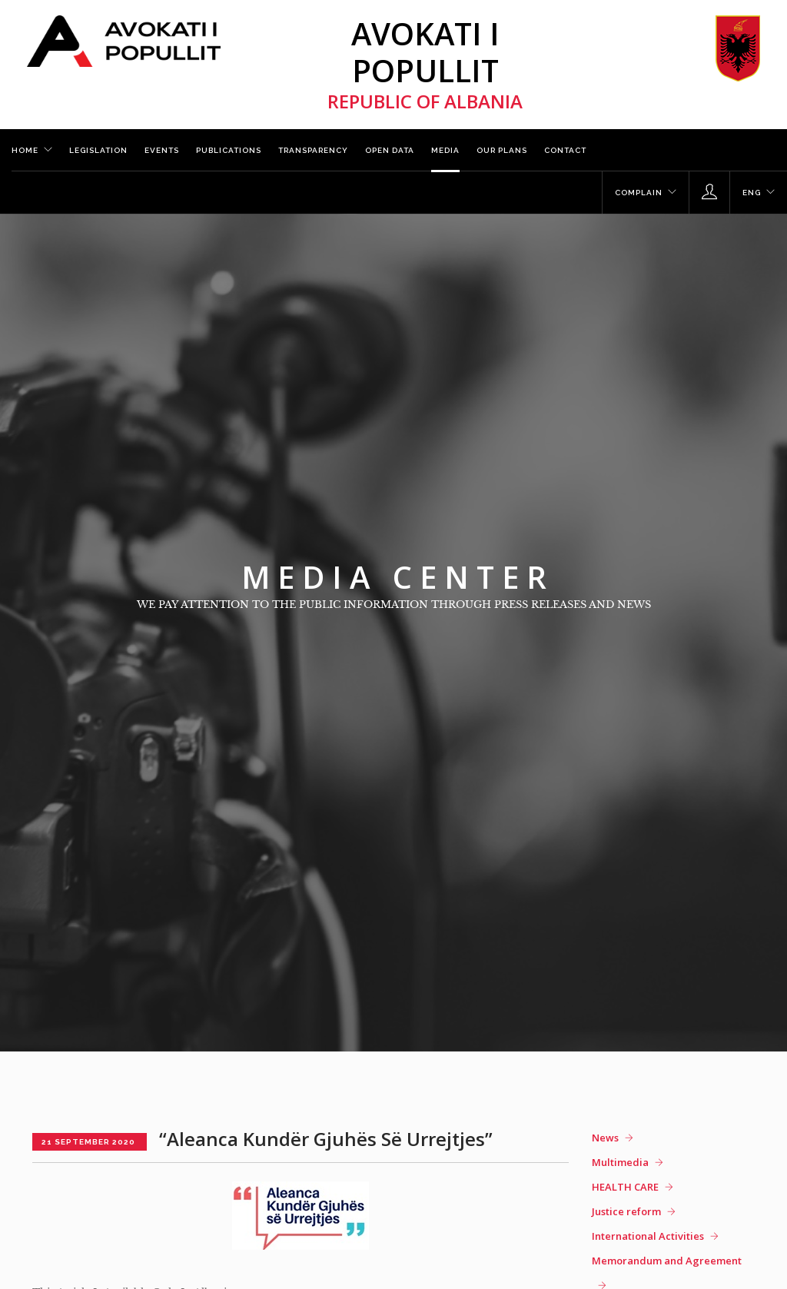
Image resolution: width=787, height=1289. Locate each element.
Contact (565, 150)
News (605, 1137)
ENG (751, 192)
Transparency (313, 150)
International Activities (648, 1236)
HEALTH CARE (625, 1187)
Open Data (389, 150)
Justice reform (626, 1211)
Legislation (98, 150)
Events (161, 150)
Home (25, 150)
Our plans (502, 150)
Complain (638, 192)
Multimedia (620, 1162)
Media (445, 150)
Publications (228, 150)
